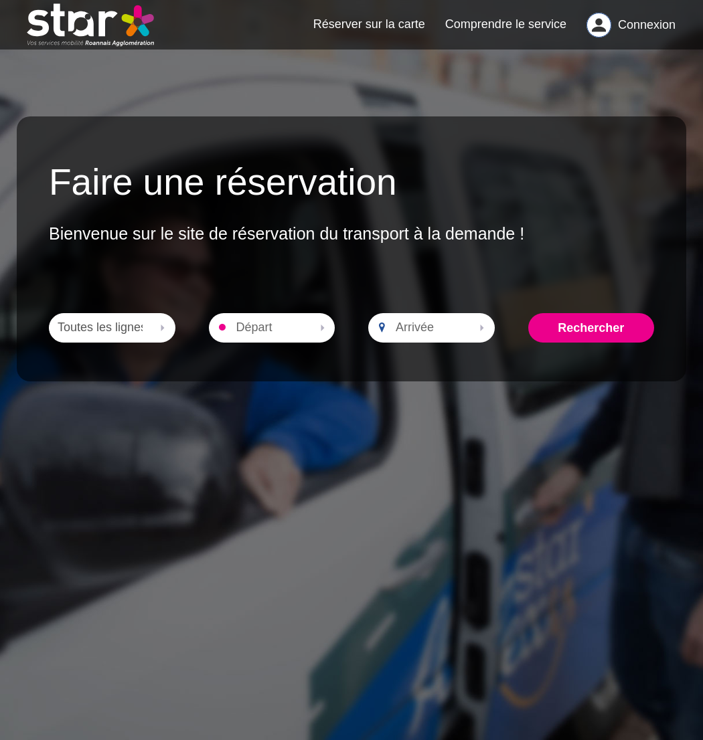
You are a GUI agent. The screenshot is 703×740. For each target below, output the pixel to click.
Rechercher (591, 341)
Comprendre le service (505, 30)
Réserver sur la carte (369, 30)
